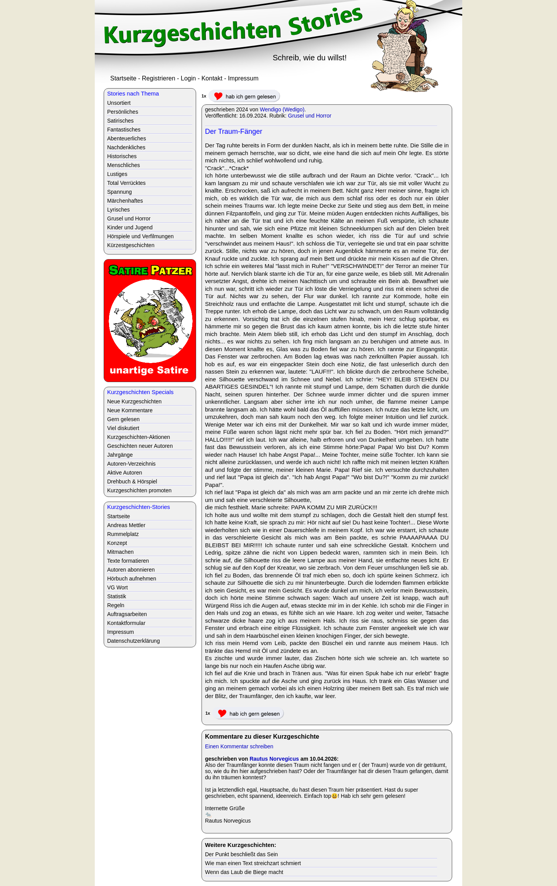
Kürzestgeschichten (130, 245)
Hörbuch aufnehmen (131, 578)
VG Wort (117, 587)
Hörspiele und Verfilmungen (140, 236)
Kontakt (212, 78)
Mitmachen (120, 552)
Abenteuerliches (126, 138)
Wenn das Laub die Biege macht (244, 872)
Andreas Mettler (126, 525)
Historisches (122, 156)
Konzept (117, 543)
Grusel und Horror (309, 116)
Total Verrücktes (126, 183)
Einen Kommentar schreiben (239, 746)
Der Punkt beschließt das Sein (241, 854)
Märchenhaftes (125, 201)
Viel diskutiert (123, 428)
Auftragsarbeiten (127, 614)
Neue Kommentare (130, 410)
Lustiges (117, 174)
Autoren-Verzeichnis (131, 464)
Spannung (119, 192)
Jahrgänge (120, 455)
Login (188, 78)
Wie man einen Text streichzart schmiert (253, 863)
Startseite (123, 78)
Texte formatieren (128, 561)
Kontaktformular (126, 623)
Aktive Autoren (124, 472)
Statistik (116, 596)
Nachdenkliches (126, 147)
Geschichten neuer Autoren (140, 446)
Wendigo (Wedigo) (282, 109)
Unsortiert (119, 103)
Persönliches (122, 112)
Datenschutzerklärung (133, 641)
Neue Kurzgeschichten (134, 401)
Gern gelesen (123, 419)
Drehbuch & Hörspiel (132, 481)
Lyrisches (118, 210)
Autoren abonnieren (131, 570)
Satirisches (120, 121)
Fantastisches (123, 129)
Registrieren (158, 78)
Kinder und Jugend (130, 227)
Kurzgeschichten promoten (139, 490)
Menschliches (123, 165)
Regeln (115, 605)
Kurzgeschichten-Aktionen (138, 437)
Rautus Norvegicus (274, 759)
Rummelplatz (123, 534)
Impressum (243, 78)
